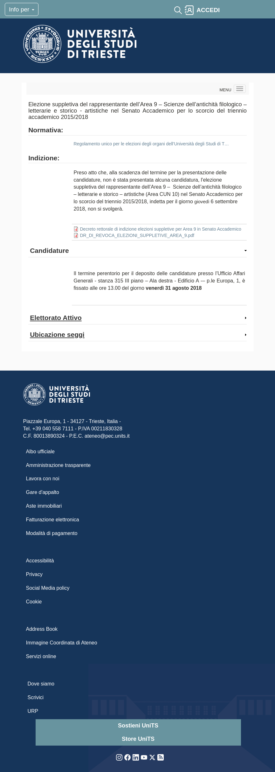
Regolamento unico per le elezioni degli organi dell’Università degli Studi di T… (151, 143)
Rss (160, 757)
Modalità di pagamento (52, 533)
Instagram (119, 757)
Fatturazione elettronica (52, 519)
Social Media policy (48, 588)
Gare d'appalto (42, 492)
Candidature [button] (49, 250)
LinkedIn (136, 757)
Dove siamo (41, 683)
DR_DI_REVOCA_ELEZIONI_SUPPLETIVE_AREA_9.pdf (137, 235)
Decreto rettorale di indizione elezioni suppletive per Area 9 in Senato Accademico (160, 229)
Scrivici (36, 697)
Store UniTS (138, 739)
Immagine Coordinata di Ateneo (61, 642)
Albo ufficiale (40, 451)
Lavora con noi (42, 478)
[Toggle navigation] (228, 10)
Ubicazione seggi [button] (57, 334)
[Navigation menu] (240, 89)
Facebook (127, 757)
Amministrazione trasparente (58, 465)
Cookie (34, 601)
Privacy (34, 574)
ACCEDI (208, 10)
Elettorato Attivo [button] (56, 317)
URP (33, 711)
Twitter (152, 757)
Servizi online (41, 656)
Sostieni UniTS (138, 725)
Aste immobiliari (44, 506)
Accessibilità (40, 560)
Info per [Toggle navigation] (21, 9)
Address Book (42, 629)
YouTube (144, 757)
